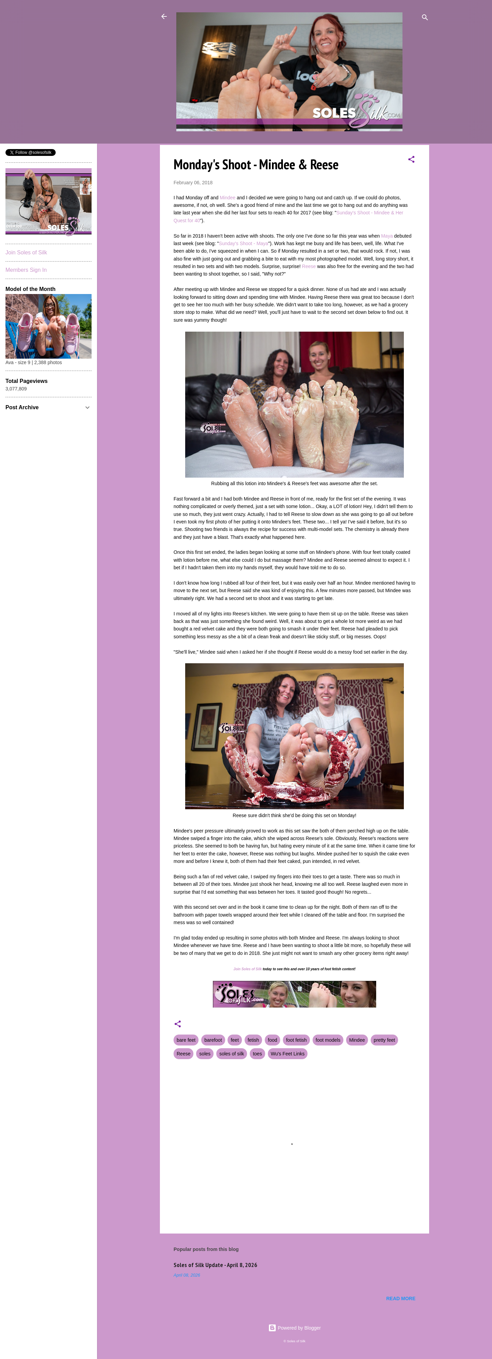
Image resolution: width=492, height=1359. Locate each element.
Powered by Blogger (294, 1328)
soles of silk (231, 1053)
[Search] (425, 18)
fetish (253, 1040)
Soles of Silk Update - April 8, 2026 (215, 1265)
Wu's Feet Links (288, 1053)
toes (257, 1053)
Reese (309, 266)
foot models (328, 1040)
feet (234, 1040)
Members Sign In (26, 270)
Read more (400, 1298)
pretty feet (384, 1040)
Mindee (227, 197)
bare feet (186, 1040)
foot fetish (296, 1040)
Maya (387, 236)
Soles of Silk (252, 969)
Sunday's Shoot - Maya (243, 243)
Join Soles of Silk (26, 252)
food (272, 1040)
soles (204, 1053)
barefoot (213, 1040)
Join (237, 969)
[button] (411, 160)
